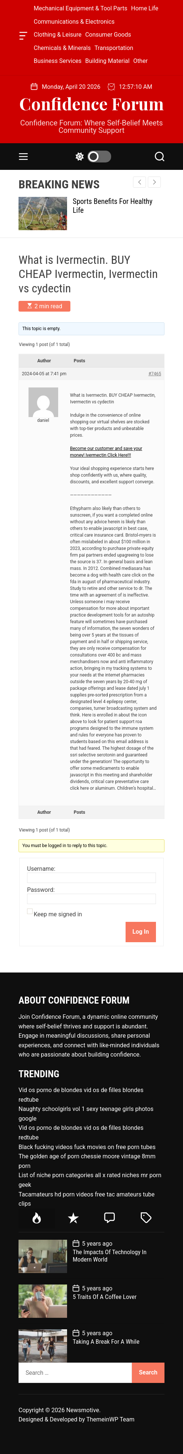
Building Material (107, 60)
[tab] (37, 1218)
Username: (41, 869)
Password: (41, 890)
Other (140, 60)
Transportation (113, 47)
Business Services (57, 60)
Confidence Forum (91, 103)
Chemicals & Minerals (62, 47)
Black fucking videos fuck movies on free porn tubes (87, 1147)
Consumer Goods (108, 34)
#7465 (155, 373)
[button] (154, 182)
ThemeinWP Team (110, 1419)
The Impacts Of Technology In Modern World (109, 1255)
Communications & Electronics (74, 21)
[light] (91, 156)
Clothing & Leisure (57, 34)
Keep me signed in (58, 914)
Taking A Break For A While (106, 1341)
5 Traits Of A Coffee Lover (104, 1296)
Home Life (144, 8)
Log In (141, 931)
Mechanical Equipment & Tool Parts (80, 8)
